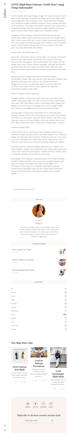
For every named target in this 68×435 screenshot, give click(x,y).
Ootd (39, 314)
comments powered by (23, 189)
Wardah (39, 329)
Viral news (39, 325)
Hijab (39, 300)
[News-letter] (52, 420)
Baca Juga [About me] (42, 236)
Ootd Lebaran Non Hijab (21, 250)
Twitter (35, 405)
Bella (16, 382)
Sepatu (39, 318)
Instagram (43, 405)
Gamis (39, 296)
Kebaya (39, 307)
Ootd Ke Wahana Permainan (23, 260)
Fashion (39, 292)
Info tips (39, 303)
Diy (39, 289)
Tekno (39, 322)
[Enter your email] (37, 420)
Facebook (28, 405)
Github (51, 405)
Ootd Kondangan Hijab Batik (23, 270)
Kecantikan (39, 311)
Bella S (15, 11)
